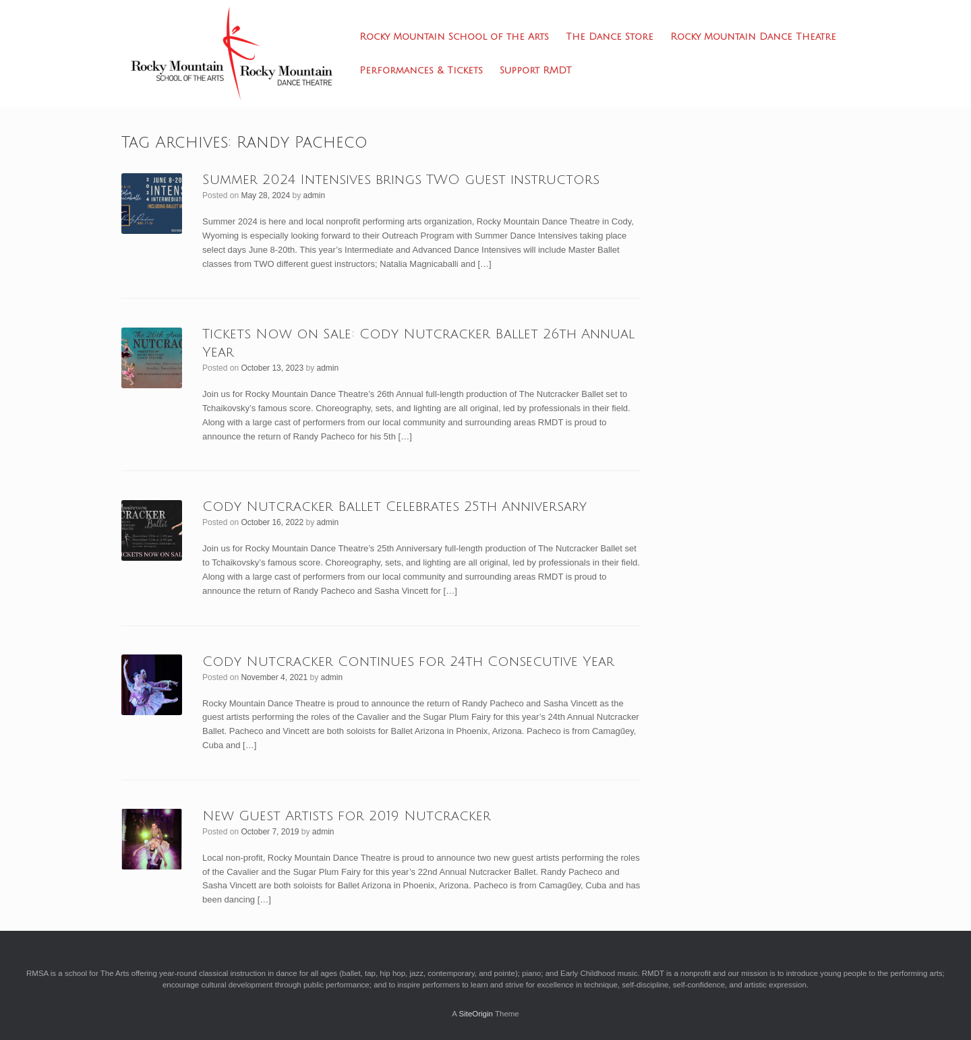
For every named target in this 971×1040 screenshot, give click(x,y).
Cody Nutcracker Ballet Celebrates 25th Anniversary (394, 506)
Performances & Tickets (421, 70)
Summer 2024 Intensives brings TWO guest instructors (400, 180)
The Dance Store (609, 37)
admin (314, 195)
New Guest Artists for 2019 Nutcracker (346, 816)
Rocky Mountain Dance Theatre (753, 37)
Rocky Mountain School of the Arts (454, 37)
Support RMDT (536, 70)
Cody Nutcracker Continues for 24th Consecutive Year (408, 661)
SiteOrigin (476, 1014)
